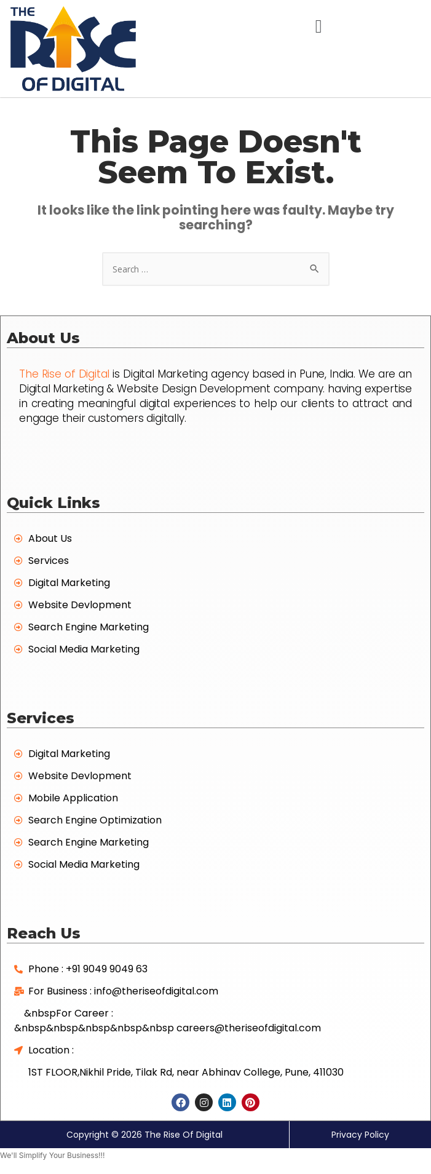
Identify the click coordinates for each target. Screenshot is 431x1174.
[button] (318, 26)
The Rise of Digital (64, 374)
